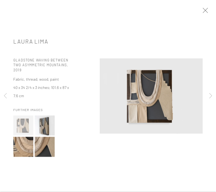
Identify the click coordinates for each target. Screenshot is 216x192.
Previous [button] (5, 96)
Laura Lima (30, 42)
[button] (23, 127)
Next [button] (210, 96)
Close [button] (204, 12)
